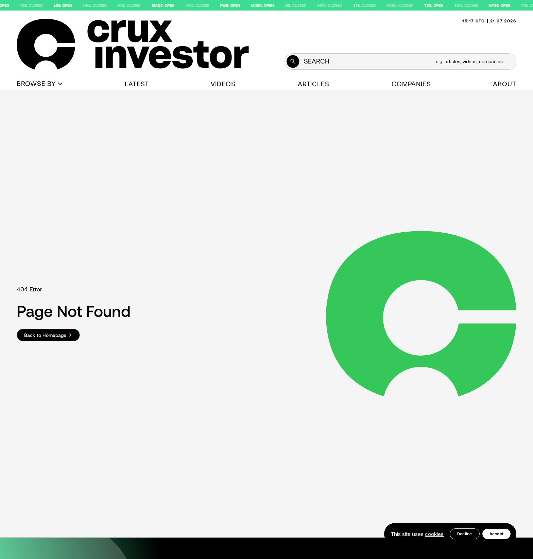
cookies (434, 533)
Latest (137, 84)
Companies (411, 84)
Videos (223, 84)
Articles (314, 84)
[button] (40, 84)
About (504, 84)
